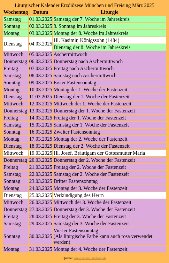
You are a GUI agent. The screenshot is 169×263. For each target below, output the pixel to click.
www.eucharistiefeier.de (89, 258)
